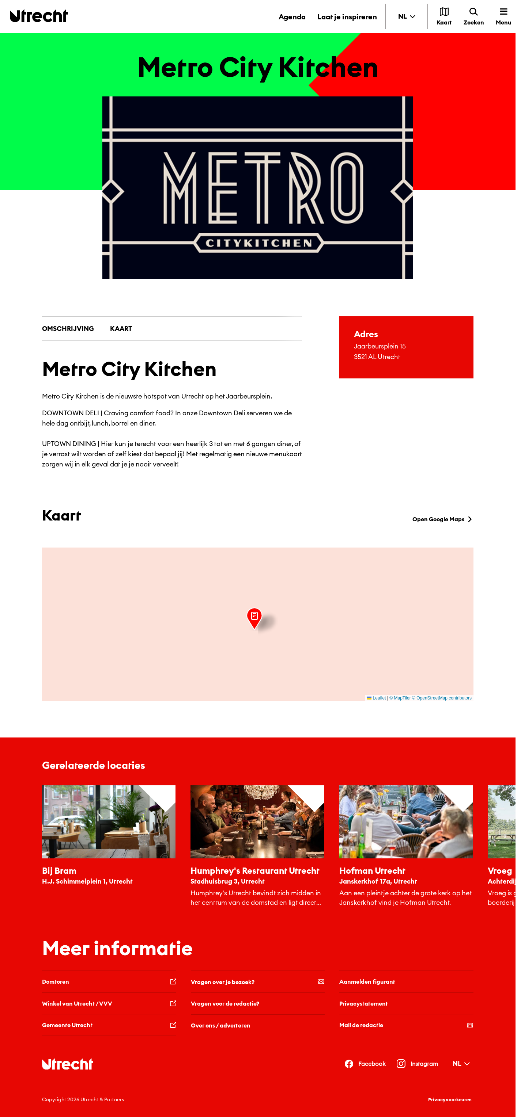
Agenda (292, 16)
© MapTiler (400, 698)
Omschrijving (68, 328)
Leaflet (376, 698)
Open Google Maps (442, 519)
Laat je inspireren (347, 16)
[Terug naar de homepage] (39, 15)
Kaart (121, 328)
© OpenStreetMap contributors (442, 698)
